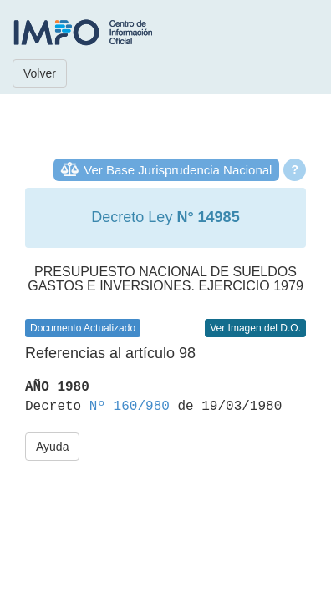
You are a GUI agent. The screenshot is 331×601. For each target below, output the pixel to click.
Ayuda (52, 446)
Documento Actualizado (82, 328)
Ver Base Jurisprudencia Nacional (178, 170)
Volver (39, 73)
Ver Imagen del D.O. (255, 328)
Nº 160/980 (129, 406)
